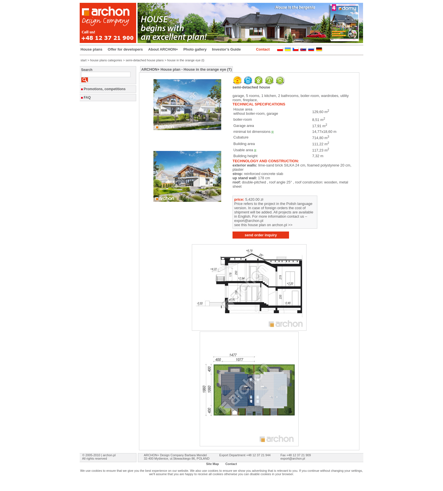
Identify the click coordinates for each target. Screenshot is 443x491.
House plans (91, 49)
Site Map (212, 464)
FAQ (87, 98)
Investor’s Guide (226, 49)
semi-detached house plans (145, 60)
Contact (263, 49)
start (83, 60)
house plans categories (106, 60)
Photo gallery (195, 49)
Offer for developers (125, 49)
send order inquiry (261, 235)
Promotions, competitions (104, 89)
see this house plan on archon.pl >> (263, 225)
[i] (272, 132)
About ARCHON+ (163, 49)
